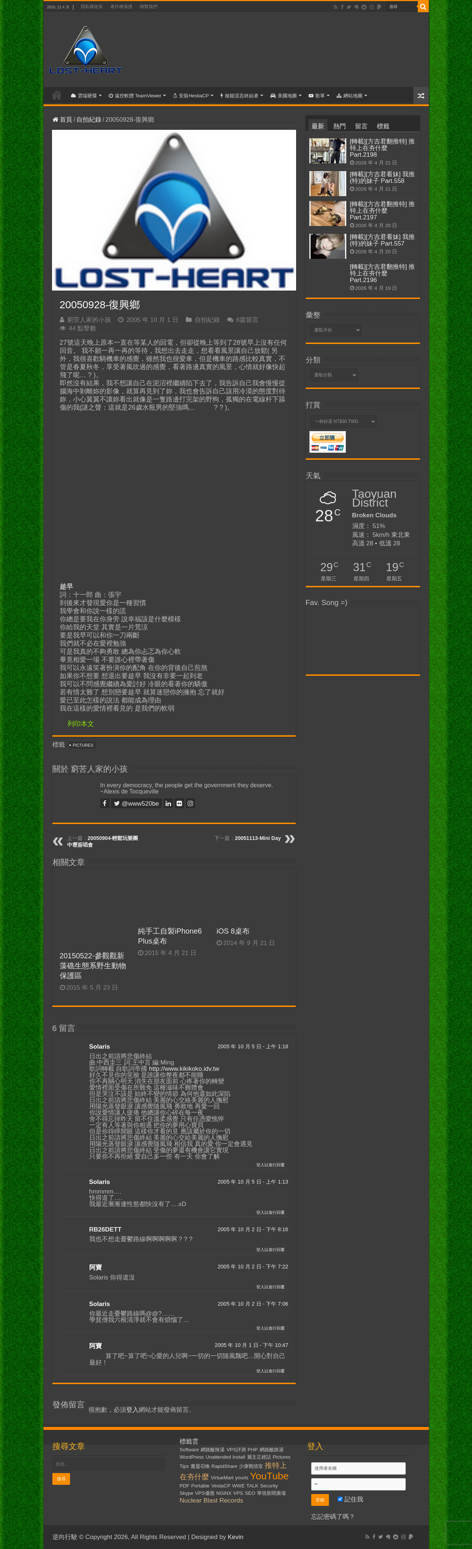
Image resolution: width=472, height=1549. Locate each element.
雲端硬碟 (84, 95)
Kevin (236, 1537)
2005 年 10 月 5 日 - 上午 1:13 (253, 1182)
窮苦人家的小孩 (89, 319)
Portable (200, 1486)
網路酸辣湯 (213, 1449)
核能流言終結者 (239, 95)
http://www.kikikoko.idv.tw (184, 1068)
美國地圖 (283, 95)
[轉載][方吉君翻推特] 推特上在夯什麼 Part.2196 (382, 273)
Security (269, 1486)
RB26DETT (105, 1229)
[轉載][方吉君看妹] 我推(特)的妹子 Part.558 (382, 177)
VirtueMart (222, 1477)
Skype (186, 1493)
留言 (361, 126)
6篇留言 (247, 319)
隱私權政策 (92, 6)
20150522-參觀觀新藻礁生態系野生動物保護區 (93, 966)
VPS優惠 (205, 1493)
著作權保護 (121, 6)
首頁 (56, 95)
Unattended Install (225, 1457)
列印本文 (80, 723)
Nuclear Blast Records (211, 1500)
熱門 (339, 126)
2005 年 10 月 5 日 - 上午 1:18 (253, 1046)
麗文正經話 (259, 1457)
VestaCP (220, 1486)
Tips (184, 1466)
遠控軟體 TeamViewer (135, 95)
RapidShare (224, 1466)
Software (189, 1449)
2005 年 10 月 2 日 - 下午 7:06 (253, 1304)
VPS (238, 1493)
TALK (252, 1486)
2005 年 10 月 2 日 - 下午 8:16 (253, 1229)
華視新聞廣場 (271, 1493)
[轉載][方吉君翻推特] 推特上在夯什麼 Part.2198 (382, 148)
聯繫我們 (148, 6)
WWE (238, 1486)
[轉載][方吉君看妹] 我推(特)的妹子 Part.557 (382, 240)
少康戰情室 (251, 1466)
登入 (132, 1409)
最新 (318, 126)
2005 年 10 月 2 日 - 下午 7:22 (253, 1267)
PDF (185, 1486)
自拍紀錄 (88, 119)
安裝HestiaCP (191, 95)
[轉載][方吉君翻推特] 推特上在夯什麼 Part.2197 (382, 211)
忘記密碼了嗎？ (333, 1516)
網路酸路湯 (272, 1449)
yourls (242, 1477)
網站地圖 (349, 95)
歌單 (317, 95)
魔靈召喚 (200, 1466)
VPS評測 (236, 1449)
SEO (250, 1493)
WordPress (192, 1457)
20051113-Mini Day (258, 838)
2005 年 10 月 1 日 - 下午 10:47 (251, 1345)
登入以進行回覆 (270, 1165)
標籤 (383, 126)
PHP (253, 1449)
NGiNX (223, 1493)
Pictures (83, 745)
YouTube (269, 1476)
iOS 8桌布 (233, 931)
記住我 (350, 1499)
